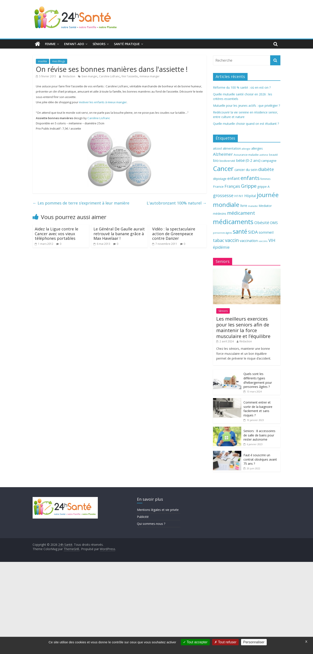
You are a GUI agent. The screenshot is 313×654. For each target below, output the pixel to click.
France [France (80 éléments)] (218, 186)
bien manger (89, 76)
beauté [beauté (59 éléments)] (273, 154)
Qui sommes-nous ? (151, 524)
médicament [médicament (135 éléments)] (241, 213)
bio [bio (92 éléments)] (216, 160)
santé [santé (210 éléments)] (240, 231)
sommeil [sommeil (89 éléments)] (266, 232)
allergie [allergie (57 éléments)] (246, 148)
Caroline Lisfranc (109, 76)
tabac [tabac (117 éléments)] (218, 240)
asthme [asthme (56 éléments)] (264, 154)
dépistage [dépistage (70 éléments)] (219, 179)
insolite (42, 61)
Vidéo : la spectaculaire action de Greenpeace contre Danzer (173, 233)
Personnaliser (254, 642)
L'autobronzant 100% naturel (176, 203)
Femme (50, 44)
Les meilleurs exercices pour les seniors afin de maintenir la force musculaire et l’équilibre (243, 327)
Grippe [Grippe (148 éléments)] (248, 186)
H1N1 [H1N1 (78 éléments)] (238, 196)
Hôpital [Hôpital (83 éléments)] (250, 195)
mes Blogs (58, 61)
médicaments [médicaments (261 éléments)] (233, 221)
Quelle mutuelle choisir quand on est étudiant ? (246, 124)
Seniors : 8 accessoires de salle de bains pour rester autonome (259, 435)
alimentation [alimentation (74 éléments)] (232, 148)
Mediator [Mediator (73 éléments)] (265, 206)
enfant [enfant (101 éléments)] (233, 178)
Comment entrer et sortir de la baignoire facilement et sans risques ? (257, 408)
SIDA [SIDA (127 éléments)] (253, 232)
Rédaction (69, 76)
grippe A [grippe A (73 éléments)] (263, 186)
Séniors (99, 44)
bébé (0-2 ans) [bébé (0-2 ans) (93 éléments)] (248, 160)
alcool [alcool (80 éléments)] (217, 148)
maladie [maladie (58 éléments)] (253, 206)
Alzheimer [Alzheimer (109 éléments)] (223, 154)
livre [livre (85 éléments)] (243, 205)
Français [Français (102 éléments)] (232, 186)
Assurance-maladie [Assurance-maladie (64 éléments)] (246, 155)
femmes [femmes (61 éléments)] (265, 179)
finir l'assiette (130, 76)
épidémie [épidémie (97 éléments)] (221, 247)
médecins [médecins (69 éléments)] (219, 213)
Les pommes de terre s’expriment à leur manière (81, 203)
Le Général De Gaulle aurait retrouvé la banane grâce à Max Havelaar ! (119, 233)
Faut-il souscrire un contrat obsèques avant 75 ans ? (260, 459)
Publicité (143, 517)
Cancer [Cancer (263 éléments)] (223, 168)
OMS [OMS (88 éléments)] (274, 222)
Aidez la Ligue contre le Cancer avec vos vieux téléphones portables (56, 233)
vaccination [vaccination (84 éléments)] (249, 240)
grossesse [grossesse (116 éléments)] (223, 195)
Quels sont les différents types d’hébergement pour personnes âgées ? (257, 380)
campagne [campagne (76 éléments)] (268, 160)
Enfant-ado (74, 44)
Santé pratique (127, 44)
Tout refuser (225, 642)
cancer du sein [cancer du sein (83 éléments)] (246, 169)
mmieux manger (150, 76)
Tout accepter (195, 642)
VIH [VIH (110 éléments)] (271, 240)
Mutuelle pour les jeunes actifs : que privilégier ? (246, 105)
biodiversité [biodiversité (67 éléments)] (227, 161)
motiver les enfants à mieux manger (103, 102)
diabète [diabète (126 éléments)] (266, 169)
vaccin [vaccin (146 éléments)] (232, 240)
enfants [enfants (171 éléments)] (250, 177)
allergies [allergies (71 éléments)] (257, 148)
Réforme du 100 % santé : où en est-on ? (242, 87)
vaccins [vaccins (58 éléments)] (263, 241)
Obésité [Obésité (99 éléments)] (261, 222)
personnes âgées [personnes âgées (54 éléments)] (222, 232)
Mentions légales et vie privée (158, 510)
